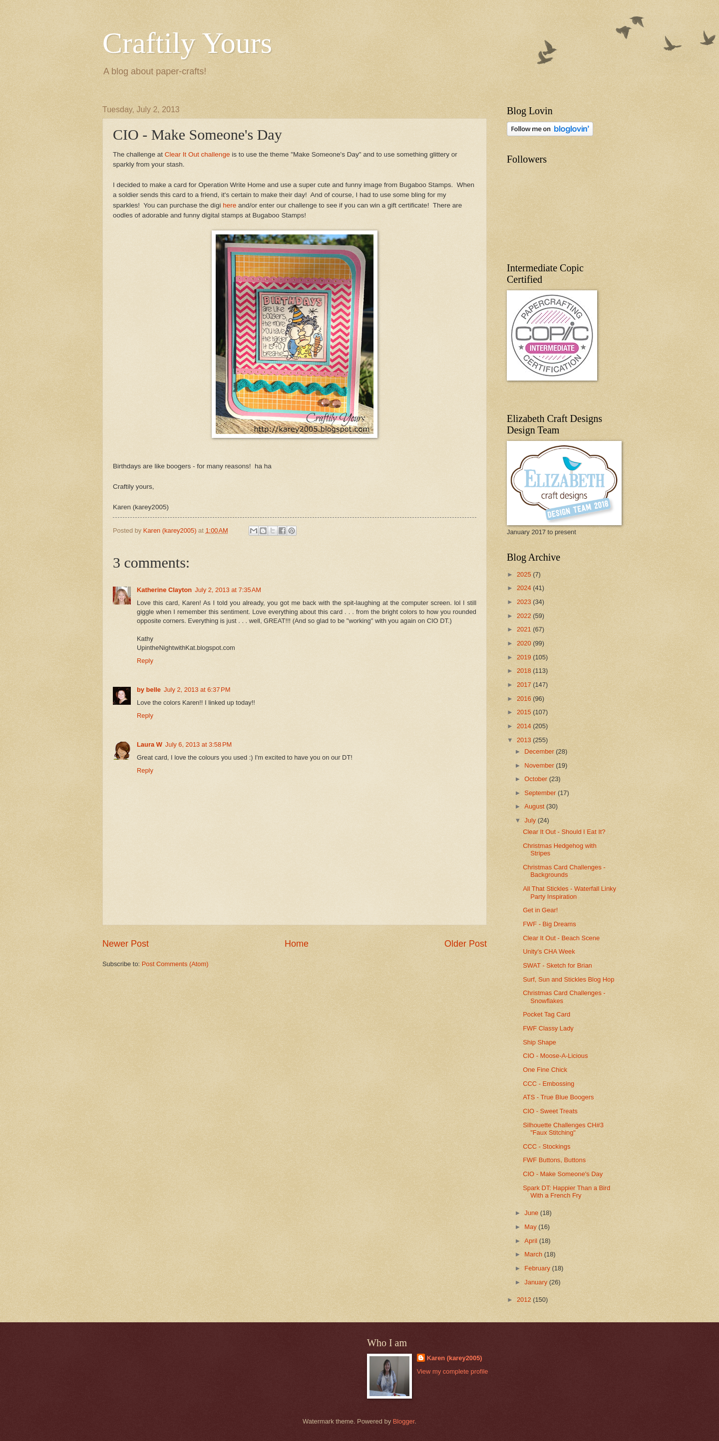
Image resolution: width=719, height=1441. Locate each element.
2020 (525, 643)
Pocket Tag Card (546, 1014)
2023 (525, 602)
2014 (525, 726)
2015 (525, 712)
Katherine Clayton (164, 590)
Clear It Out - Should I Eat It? (564, 831)
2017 (525, 684)
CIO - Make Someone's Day (563, 1174)
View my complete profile (452, 1371)
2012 (525, 1299)
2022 (525, 615)
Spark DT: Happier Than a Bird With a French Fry (566, 1191)
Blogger (404, 1421)
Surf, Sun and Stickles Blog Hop (568, 979)
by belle (149, 689)
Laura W (149, 744)
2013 (525, 740)
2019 (525, 657)
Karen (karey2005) (454, 1358)
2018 (525, 670)
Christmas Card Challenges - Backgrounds (564, 870)
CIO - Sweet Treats (550, 1111)
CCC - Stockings (546, 1146)
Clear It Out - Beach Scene (561, 938)
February (538, 1268)
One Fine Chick (545, 1069)
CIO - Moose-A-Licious (555, 1055)
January (536, 1282)
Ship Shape (539, 1042)
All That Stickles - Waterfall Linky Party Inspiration (569, 892)
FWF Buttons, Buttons (554, 1160)
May (531, 1227)
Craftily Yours (187, 42)
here (229, 205)
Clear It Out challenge (197, 154)
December (540, 751)
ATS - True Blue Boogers (558, 1097)
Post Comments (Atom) (175, 964)
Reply (145, 660)
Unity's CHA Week (549, 951)
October (536, 779)
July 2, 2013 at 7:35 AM (228, 590)
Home (297, 944)
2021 (525, 629)
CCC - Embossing (548, 1083)
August (535, 806)
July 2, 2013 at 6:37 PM (197, 689)
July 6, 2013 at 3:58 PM (198, 744)
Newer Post (125, 944)
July (530, 820)
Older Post (465, 944)
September (541, 793)
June (532, 1213)
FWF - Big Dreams (549, 924)
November (540, 765)
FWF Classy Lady (548, 1028)
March (534, 1254)
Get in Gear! (540, 910)
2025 (525, 574)
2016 (525, 698)
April (531, 1240)
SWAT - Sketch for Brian (557, 965)
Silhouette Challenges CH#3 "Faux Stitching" (563, 1128)
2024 (525, 588)
